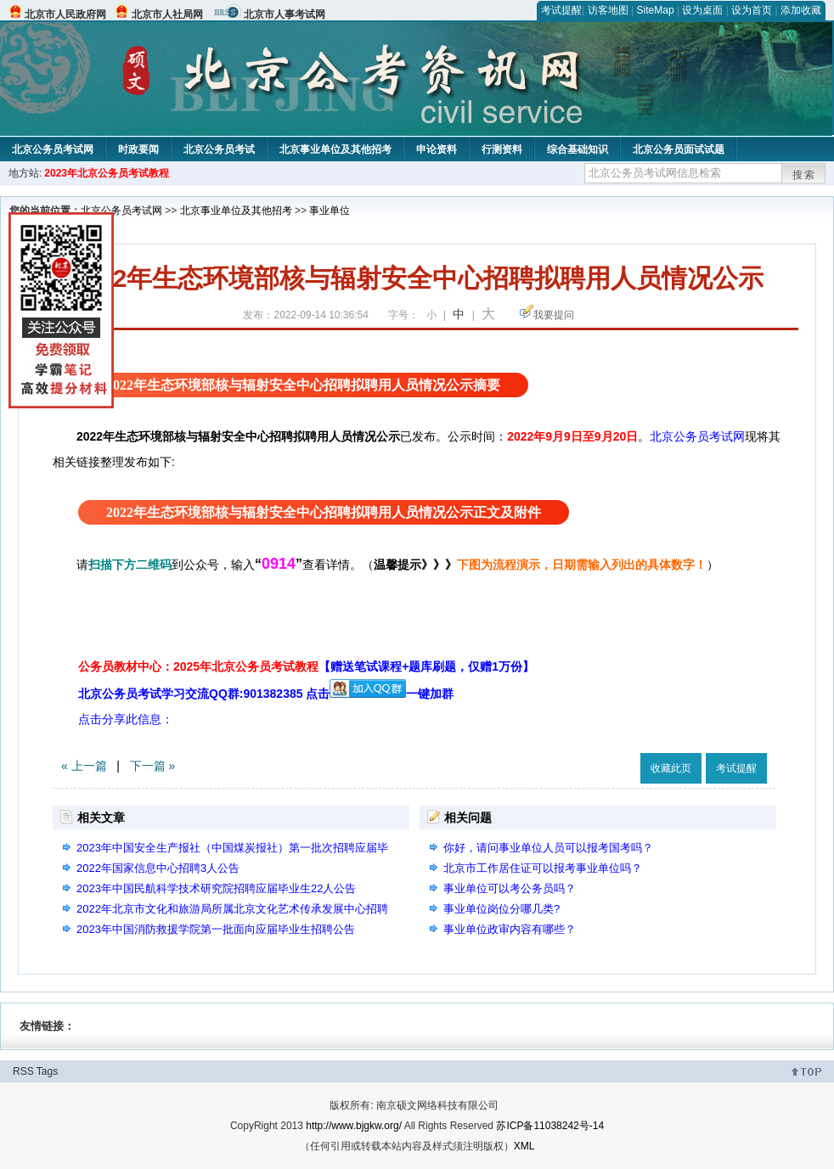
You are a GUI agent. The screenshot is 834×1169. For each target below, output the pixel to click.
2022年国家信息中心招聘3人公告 (157, 868)
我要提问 (553, 315)
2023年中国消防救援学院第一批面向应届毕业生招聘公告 (215, 929)
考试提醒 (561, 10)
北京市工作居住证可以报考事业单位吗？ (542, 868)
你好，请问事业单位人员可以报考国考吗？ (548, 847)
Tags (47, 1071)
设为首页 (751, 10)
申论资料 (436, 149)
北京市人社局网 (167, 14)
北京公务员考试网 (52, 149)
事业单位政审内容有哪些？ (509, 929)
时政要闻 (138, 149)
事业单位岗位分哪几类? (501, 908)
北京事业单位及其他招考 (335, 149)
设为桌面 (702, 10)
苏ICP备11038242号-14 (550, 1126)
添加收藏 (800, 10)
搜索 (804, 175)
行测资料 (502, 149)
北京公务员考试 (219, 149)
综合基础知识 (577, 149)
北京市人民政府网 (65, 14)
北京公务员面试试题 (678, 149)
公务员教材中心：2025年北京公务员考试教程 (306, 666)
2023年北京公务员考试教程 (106, 173)
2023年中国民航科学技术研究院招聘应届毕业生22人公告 (216, 888)
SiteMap (655, 10)
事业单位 (329, 210)
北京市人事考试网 (284, 14)
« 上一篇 (84, 766)
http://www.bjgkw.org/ (354, 1126)
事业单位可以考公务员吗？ (509, 888)
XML (524, 1146)
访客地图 (608, 10)
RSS (23, 1071)
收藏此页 (671, 768)
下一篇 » (153, 766)
